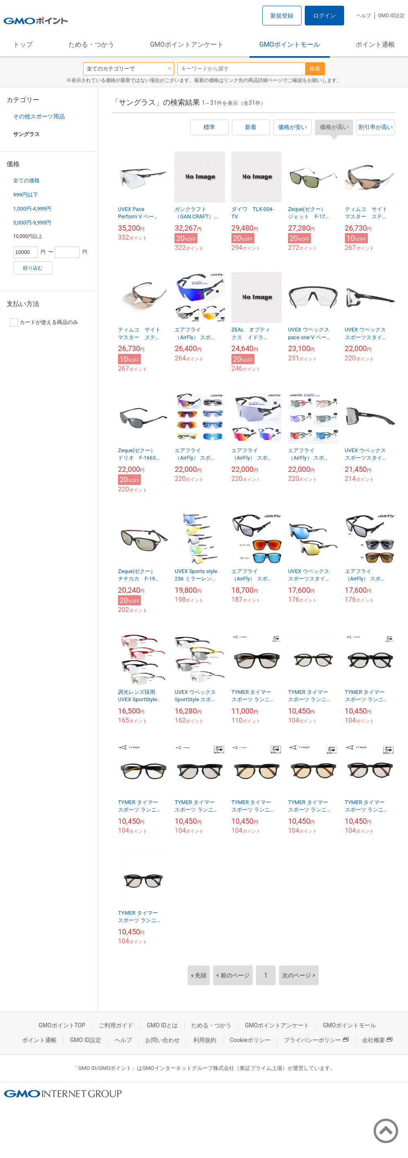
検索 (315, 69)
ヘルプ (363, 15)
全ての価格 (26, 180)
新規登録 (281, 15)
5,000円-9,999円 (32, 223)
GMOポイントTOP (62, 1025)
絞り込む (33, 268)
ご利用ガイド (116, 1025)
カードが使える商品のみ (44, 322)
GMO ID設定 (391, 15)
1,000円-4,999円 (32, 209)
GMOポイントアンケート (187, 44)
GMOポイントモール (289, 44)
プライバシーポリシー (316, 1040)
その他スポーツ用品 (39, 116)
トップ (23, 44)
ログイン (324, 15)
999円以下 (25, 195)
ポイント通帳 (375, 44)
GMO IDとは (162, 1025)
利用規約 (204, 1040)
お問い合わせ (162, 1040)
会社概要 (377, 1040)
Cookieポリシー (250, 1040)
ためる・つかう (91, 44)
